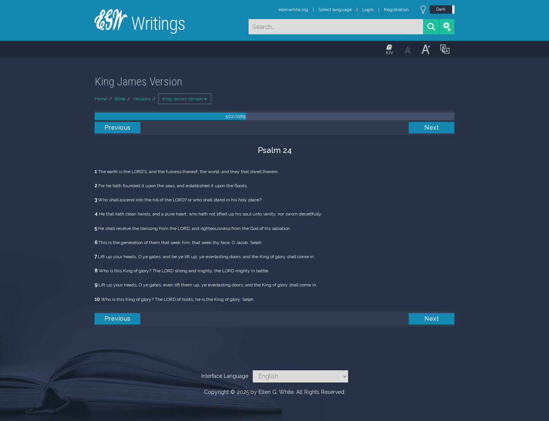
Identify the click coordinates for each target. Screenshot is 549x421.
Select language (335, 9)
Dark (441, 9)
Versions (142, 98)
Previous (117, 127)
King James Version (184, 98)
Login (368, 9)
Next (431, 127)
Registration (396, 9)
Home (101, 98)
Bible (120, 98)
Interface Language (224, 376)
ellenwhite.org (293, 9)
